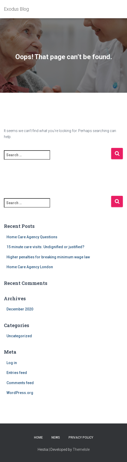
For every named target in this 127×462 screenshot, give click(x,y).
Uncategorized (19, 336)
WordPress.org (19, 393)
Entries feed (16, 373)
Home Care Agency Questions (31, 237)
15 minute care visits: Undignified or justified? (45, 247)
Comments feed (20, 383)
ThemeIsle (81, 449)
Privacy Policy (81, 437)
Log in (11, 363)
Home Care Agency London (29, 267)
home (38, 437)
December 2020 (19, 309)
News (55, 437)
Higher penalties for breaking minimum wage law (48, 257)
